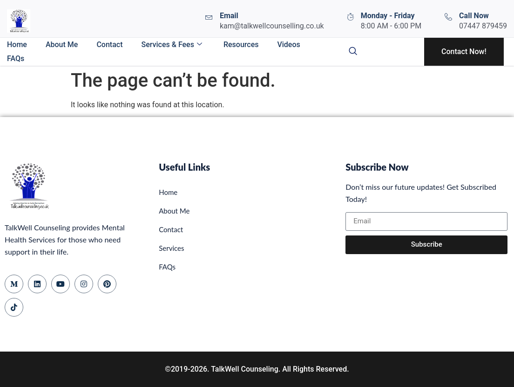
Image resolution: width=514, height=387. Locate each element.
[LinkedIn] (37, 284)
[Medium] (14, 284)
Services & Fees (171, 44)
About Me (62, 44)
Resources (241, 44)
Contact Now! (464, 51)
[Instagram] (83, 284)
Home (17, 44)
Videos (288, 44)
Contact (109, 44)
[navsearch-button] (353, 51)
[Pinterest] (107, 284)
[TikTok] (14, 307)
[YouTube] (60, 284)
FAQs (15, 58)
